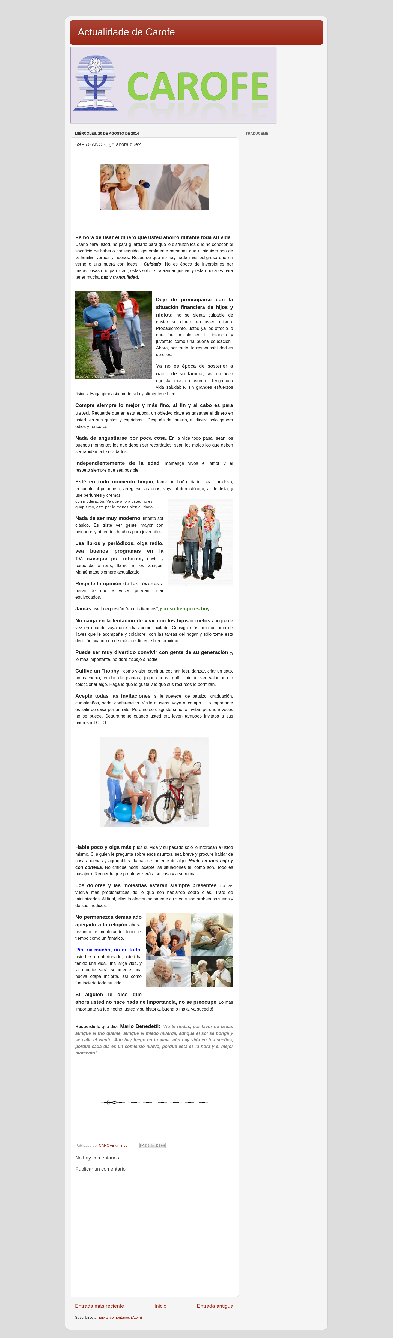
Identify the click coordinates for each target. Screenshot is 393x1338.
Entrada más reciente (99, 1306)
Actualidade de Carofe (126, 32)
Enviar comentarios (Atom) (120, 1317)
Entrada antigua (215, 1306)
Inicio (160, 1306)
